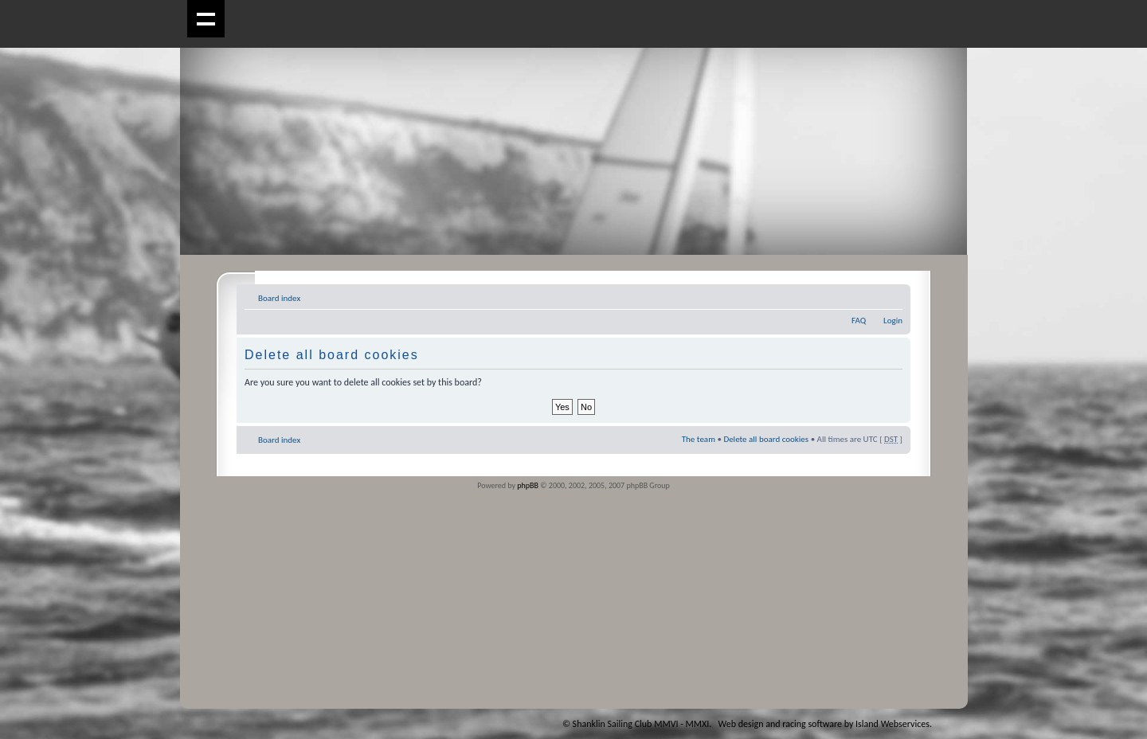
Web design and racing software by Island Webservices (824, 723)
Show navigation (206, 18)
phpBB (527, 485)
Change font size (890, 295)
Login (892, 320)
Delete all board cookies (765, 439)
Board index (279, 298)
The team (698, 439)
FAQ (858, 320)
